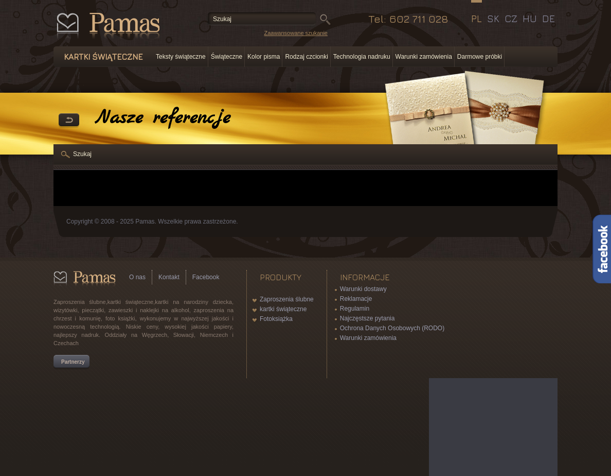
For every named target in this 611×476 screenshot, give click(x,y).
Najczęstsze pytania (367, 318)
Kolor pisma (263, 56)
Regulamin (354, 308)
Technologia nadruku (361, 56)
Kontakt (168, 277)
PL (476, 18)
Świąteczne (226, 56)
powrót (69, 120)
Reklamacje (356, 298)
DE (548, 18)
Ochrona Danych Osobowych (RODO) (392, 328)
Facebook (206, 277)
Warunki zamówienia (424, 56)
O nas (137, 277)
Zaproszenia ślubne (287, 299)
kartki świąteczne (283, 309)
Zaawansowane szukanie (296, 33)
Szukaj (82, 154)
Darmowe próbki (479, 56)
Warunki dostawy (363, 289)
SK (493, 18)
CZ (511, 18)
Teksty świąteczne (181, 56)
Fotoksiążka (276, 318)
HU (530, 18)
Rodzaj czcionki (306, 56)
